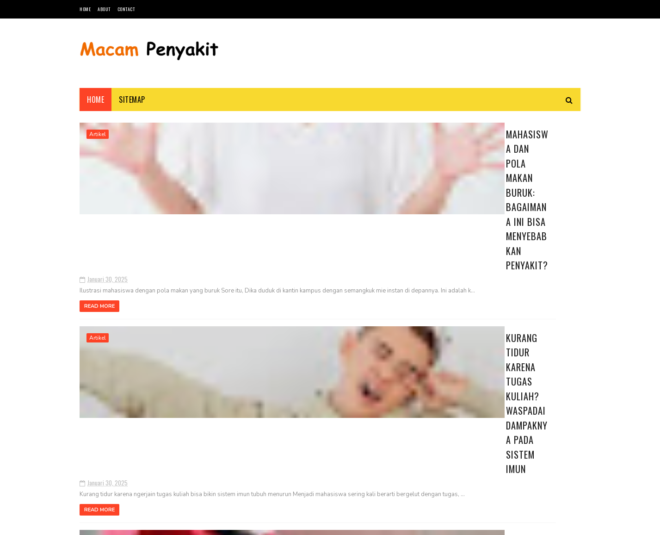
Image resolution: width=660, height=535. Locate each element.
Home (85, 9)
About (104, 9)
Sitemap (132, 99)
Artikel (97, 134)
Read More (233, 220)
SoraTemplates (123, 523)
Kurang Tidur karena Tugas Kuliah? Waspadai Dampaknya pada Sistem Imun (304, 256)
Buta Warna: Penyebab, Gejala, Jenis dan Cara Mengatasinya (520, 286)
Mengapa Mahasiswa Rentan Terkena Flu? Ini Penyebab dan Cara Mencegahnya (309, 358)
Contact (126, 9)
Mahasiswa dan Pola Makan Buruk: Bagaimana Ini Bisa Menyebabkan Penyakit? (294, 145)
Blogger (191, 523)
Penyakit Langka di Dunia (524, 234)
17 (141, 447)
